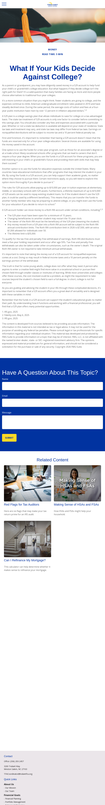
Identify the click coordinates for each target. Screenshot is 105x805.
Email (5, 395)
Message (6, 412)
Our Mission (10, 787)
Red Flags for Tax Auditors (21, 504)
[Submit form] (9, 438)
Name (5, 379)
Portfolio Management (15, 802)
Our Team (9, 791)
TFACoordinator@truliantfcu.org (18, 774)
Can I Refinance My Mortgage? (25, 560)
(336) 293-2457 (17, 761)
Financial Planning (13, 798)
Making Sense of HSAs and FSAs (76, 504)
